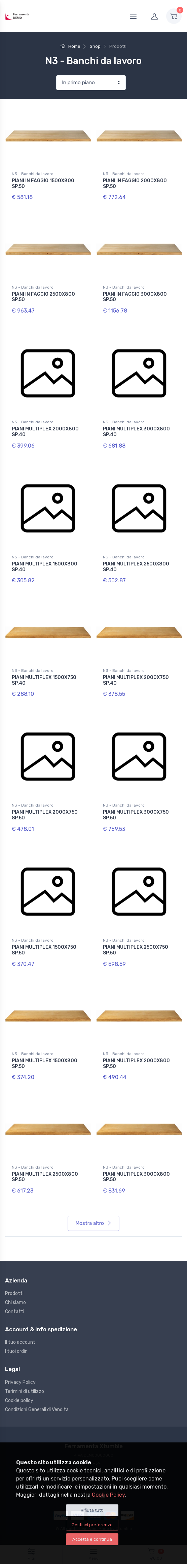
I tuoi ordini (17, 1351)
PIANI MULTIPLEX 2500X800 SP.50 (45, 1177)
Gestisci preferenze (92, 1524)
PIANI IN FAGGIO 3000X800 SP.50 (135, 297)
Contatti (14, 1311)
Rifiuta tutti (92, 1510)
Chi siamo (15, 1302)
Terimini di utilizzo (24, 1391)
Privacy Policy (20, 1382)
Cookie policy (19, 1400)
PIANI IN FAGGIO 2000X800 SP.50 (135, 183)
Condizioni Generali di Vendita (37, 1409)
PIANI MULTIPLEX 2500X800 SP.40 (136, 567)
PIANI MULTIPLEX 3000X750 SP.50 (136, 815)
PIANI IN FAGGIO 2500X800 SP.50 (43, 297)
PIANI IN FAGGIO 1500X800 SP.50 (43, 183)
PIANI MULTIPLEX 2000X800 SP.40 (45, 431)
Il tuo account (20, 1342)
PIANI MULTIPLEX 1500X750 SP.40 (44, 680)
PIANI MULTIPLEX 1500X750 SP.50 (44, 950)
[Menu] (133, 16)
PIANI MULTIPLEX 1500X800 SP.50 (44, 1063)
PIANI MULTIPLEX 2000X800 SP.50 (136, 1063)
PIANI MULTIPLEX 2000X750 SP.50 (45, 815)
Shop (95, 46)
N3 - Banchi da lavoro (32, 173)
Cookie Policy (108, 1495)
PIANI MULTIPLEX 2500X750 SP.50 (135, 950)
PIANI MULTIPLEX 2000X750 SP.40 (136, 680)
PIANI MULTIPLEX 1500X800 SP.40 (44, 567)
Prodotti (14, 1293)
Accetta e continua (92, 1539)
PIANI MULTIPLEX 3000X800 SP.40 (136, 431)
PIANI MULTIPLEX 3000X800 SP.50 (136, 1177)
